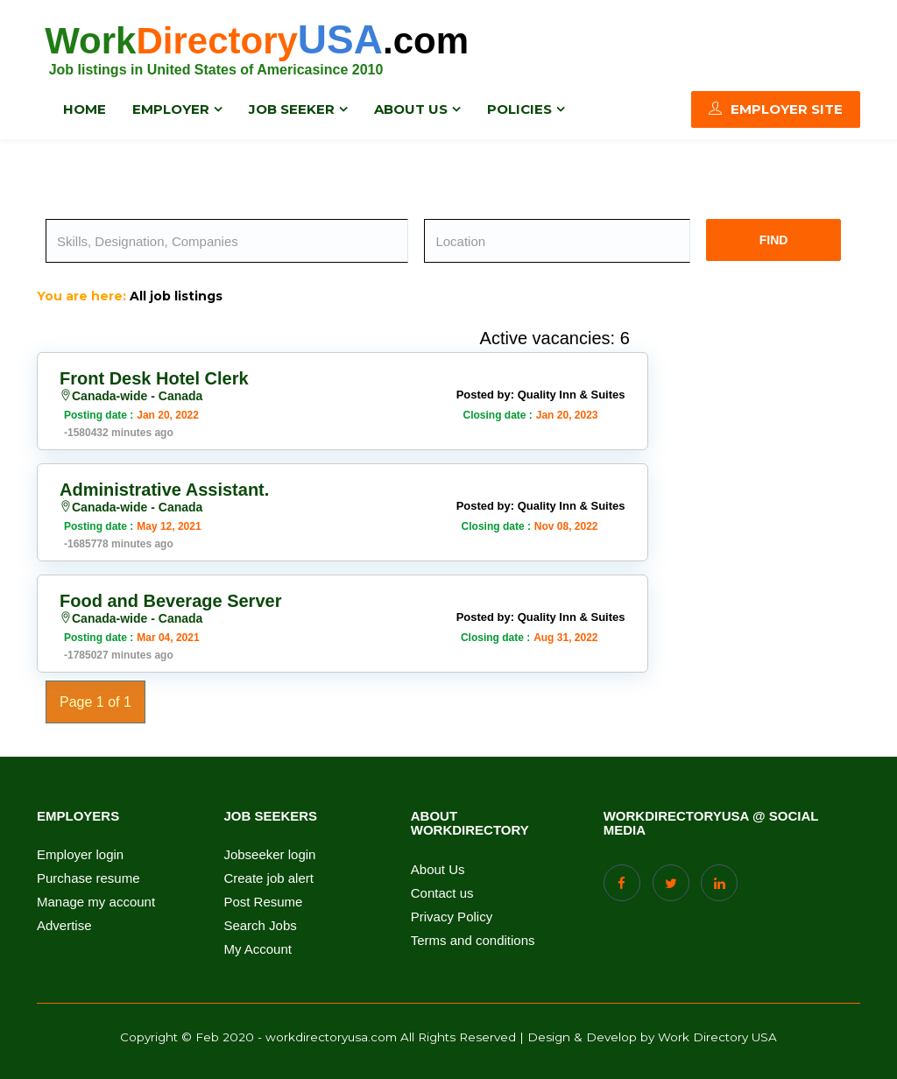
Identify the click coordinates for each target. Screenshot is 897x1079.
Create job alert (268, 878)
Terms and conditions (473, 940)
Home (84, 109)
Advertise (64, 925)
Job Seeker (292, 109)
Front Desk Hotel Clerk (154, 378)
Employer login (80, 855)
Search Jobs (259, 925)
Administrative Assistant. (164, 489)
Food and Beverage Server (170, 600)
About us (411, 109)
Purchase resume (88, 878)
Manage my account (96, 902)
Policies (519, 109)
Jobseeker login (269, 855)
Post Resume (262, 902)
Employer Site (776, 109)
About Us (438, 869)
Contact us (442, 893)
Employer (170, 109)
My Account (257, 949)
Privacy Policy (451, 917)
